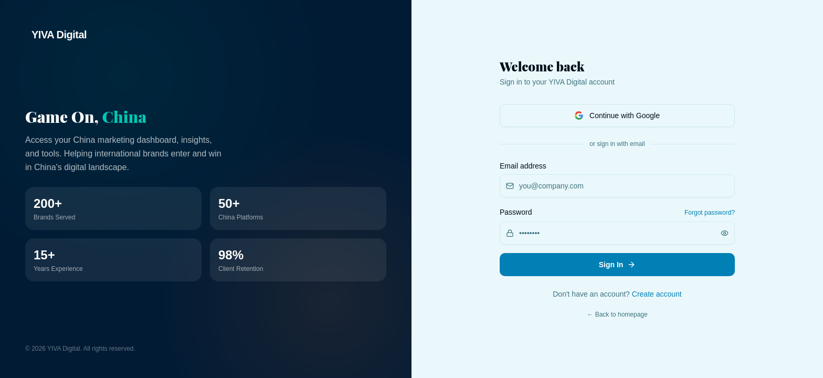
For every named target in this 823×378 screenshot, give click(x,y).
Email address (523, 166)
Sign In (617, 264)
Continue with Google (617, 115)
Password (516, 212)
